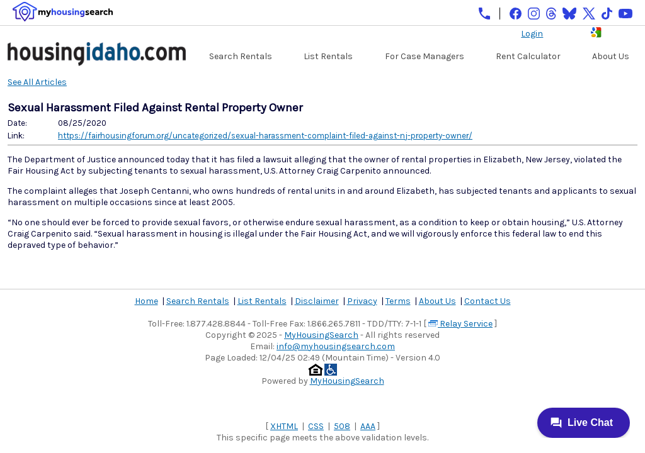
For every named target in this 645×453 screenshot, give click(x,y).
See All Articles (37, 82)
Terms (398, 301)
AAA (367, 426)
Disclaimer (317, 301)
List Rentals (328, 56)
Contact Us (487, 301)
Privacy (362, 301)
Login (532, 33)
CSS (316, 426)
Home (146, 301)
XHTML (284, 426)
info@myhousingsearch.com (336, 346)
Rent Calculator (528, 56)
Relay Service (460, 323)
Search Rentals (240, 56)
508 (342, 426)
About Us (610, 56)
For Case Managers (424, 56)
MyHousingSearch (321, 335)
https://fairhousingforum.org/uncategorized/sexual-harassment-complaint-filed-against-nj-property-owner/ (265, 135)
